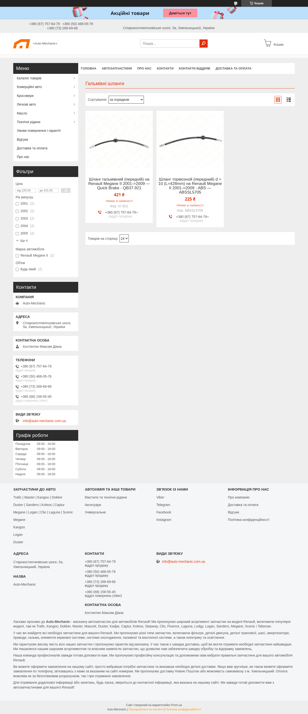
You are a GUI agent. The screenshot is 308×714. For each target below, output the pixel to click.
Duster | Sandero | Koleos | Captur (38, 505)
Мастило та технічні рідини (106, 497)
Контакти (165, 68)
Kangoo (19, 527)
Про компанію (239, 497)
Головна (88, 68)
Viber (160, 497)
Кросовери (25, 96)
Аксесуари (93, 505)
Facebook (163, 512)
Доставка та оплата (233, 68)
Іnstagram (163, 520)
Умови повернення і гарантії (39, 131)
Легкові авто (26, 104)
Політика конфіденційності (248, 520)
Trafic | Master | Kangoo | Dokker (37, 497)
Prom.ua (176, 705)
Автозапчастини (117, 68)
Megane (19, 520)
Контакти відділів (194, 68)
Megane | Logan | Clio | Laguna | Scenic (43, 512)
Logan (18, 535)
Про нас (144, 68)
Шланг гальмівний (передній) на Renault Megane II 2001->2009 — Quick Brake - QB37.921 (119, 183)
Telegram (163, 505)
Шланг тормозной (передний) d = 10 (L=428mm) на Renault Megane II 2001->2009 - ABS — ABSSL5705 (190, 186)
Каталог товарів (29, 78)
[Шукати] (203, 43)
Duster (18, 542)
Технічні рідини (28, 122)
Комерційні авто (29, 87)
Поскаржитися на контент (146, 709)
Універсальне (95, 512)
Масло (22, 113)
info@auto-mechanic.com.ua (44, 421)
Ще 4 (24, 240)
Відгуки (22, 139)
